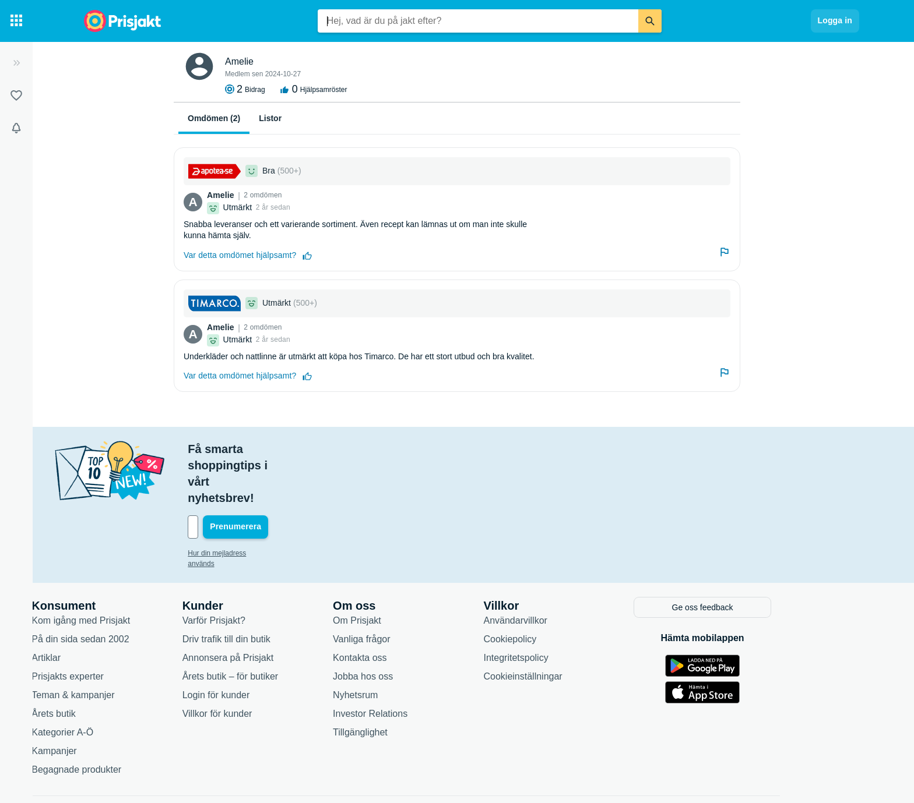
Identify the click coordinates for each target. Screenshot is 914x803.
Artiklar (102, 607)
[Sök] (650, 21)
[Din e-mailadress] (319, 478)
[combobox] (478, 21)
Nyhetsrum (411, 644)
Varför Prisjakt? (269, 570)
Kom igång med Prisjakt (136, 570)
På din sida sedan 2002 (136, 588)
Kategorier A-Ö (118, 682)
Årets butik (109, 663)
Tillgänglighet (416, 682)
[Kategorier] (16, 21)
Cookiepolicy (565, 588)
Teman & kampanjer (128, 644)
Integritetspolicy (571, 607)
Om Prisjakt (413, 570)
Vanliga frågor (417, 588)
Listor (270, 118)
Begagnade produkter (132, 719)
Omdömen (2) (214, 118)
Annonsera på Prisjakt (283, 607)
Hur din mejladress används (287, 504)
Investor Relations (426, 663)
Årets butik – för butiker (286, 626)
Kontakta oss (416, 607)
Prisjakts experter (123, 626)
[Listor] (16, 95)
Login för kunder (271, 644)
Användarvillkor (571, 570)
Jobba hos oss (419, 626)
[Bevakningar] (16, 128)
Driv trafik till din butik (282, 588)
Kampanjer (109, 700)
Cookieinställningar (578, 626)
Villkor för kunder (273, 663)
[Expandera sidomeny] (16, 63)
